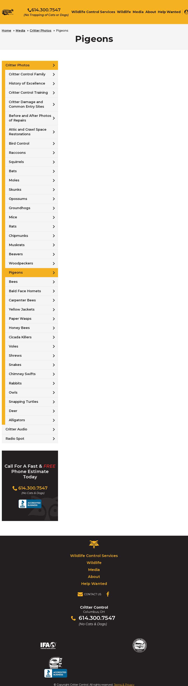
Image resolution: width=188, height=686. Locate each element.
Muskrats (17, 245)
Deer (13, 411)
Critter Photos (40, 30)
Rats (13, 226)
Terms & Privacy (124, 675)
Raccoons (17, 153)
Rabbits (15, 383)
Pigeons (16, 272)
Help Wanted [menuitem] (169, 12)
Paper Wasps (20, 318)
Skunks (15, 189)
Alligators (17, 420)
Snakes (15, 365)
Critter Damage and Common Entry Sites (26, 104)
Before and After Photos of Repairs (30, 118)
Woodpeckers (21, 263)
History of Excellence (27, 83)
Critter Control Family (27, 74)
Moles (14, 180)
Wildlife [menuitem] (124, 12)
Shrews (15, 355)
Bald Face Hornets (25, 291)
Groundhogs (19, 208)
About (94, 576)
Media (20, 30)
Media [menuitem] (138, 12)
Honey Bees (19, 328)
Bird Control (19, 143)
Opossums (18, 199)
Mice (13, 217)
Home (6, 30)
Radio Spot (15, 438)
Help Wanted (94, 583)
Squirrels (16, 162)
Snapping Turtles (23, 402)
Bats (13, 171)
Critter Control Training (28, 93)
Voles (13, 346)
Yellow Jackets (22, 309)
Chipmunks (18, 236)
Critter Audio (16, 429)
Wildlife (94, 562)
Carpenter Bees (22, 300)
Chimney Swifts (22, 374)
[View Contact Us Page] (90, 594)
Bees (13, 282)
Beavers (16, 254)
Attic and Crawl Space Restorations (27, 131)
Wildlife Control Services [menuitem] (93, 12)
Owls (13, 392)
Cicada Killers (20, 337)
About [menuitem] (150, 12)
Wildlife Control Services (94, 556)
